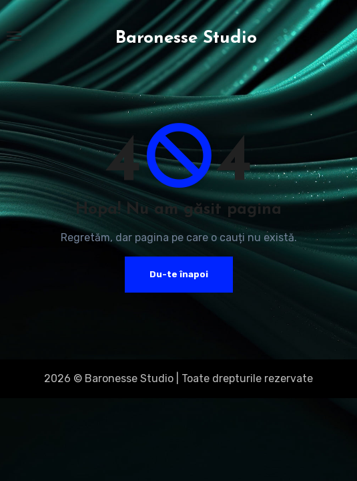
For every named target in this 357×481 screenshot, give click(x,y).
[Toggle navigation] (14, 36)
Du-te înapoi (178, 274)
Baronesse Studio (186, 38)
